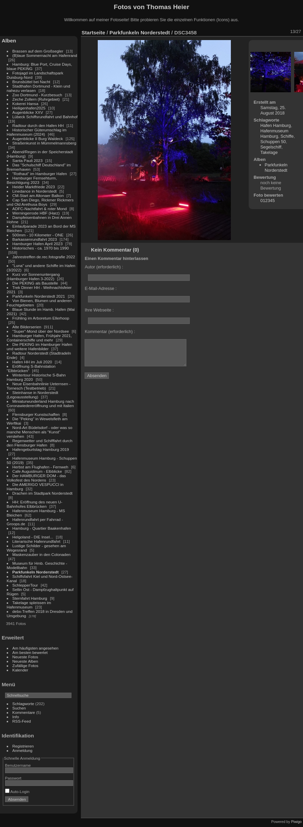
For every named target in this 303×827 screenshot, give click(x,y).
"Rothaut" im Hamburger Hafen (39, 173)
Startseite (93, 32)
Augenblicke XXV (27, 112)
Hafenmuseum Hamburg (275, 133)
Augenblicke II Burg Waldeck (37, 138)
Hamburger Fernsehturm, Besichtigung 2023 (32, 180)
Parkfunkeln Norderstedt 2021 (38, 296)
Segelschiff (271, 147)
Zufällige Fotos (25, 665)
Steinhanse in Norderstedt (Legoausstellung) (32, 394)
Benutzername (18, 765)
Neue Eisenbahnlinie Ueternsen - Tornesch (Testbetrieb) (38, 386)
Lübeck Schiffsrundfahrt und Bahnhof (45, 116)
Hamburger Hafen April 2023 (37, 243)
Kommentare (23, 712)
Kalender (20, 670)
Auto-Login (17, 791)
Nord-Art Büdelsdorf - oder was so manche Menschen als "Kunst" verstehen (39, 431)
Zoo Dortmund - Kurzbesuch (37, 95)
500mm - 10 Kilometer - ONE (38, 235)
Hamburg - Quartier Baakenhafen (41, 528)
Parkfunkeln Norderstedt (35, 572)
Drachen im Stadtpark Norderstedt (42, 493)
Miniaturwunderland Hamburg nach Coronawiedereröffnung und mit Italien (40, 403)
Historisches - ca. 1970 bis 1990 (40, 248)
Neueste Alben (25, 661)
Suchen (19, 708)
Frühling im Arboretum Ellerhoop (40, 318)
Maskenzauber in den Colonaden (41, 554)
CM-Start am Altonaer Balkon (38, 195)
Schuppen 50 (273, 141)
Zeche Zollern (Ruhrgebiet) (36, 99)
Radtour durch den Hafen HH (38, 125)
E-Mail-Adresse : (101, 288)
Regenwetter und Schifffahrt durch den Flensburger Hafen (39, 442)
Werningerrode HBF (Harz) (36, 213)
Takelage (269, 152)
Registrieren (23, 746)
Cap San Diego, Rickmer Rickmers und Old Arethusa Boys (40, 202)
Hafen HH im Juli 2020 (32, 362)
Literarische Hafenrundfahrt (36, 541)
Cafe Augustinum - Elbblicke (37, 471)
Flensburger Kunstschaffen (36, 414)
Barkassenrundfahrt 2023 (34, 239)
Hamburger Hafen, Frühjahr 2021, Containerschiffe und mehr (39, 337)
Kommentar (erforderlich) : (110, 331)
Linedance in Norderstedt (34, 191)
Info (15, 717)
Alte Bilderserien (26, 327)
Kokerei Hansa (25, 103)
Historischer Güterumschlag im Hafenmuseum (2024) (37, 132)
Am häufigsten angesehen (35, 648)
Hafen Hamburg (276, 125)
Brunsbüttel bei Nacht (31, 81)
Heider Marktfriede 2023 (33, 187)
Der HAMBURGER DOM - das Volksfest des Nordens (36, 477)
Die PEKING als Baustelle (35, 283)
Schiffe (287, 136)
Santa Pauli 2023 (27, 160)
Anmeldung (22, 750)
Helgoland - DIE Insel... (32, 537)
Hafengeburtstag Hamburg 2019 (40, 449)
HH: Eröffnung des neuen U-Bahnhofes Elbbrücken (34, 504)
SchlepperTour (25, 585)
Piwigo (296, 822)
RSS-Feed (21, 721)
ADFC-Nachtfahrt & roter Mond (39, 208)
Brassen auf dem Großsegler (37, 51)
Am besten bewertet (30, 652)
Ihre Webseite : (99, 309)
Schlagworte (23, 703)
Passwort (13, 778)
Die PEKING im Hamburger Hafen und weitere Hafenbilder (39, 346)
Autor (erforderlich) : (104, 266)
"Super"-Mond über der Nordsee (40, 331)
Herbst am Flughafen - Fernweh (40, 467)
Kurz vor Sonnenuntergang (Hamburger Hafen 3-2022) (33, 276)
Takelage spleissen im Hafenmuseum (29, 604)
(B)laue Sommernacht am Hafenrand (44, 55)
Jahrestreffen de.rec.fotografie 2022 (43, 257)
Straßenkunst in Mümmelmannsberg (44, 143)
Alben (9, 40)
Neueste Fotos (25, 657)
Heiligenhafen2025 (29, 108)
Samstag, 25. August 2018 (273, 110)
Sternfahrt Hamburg (29, 598)
